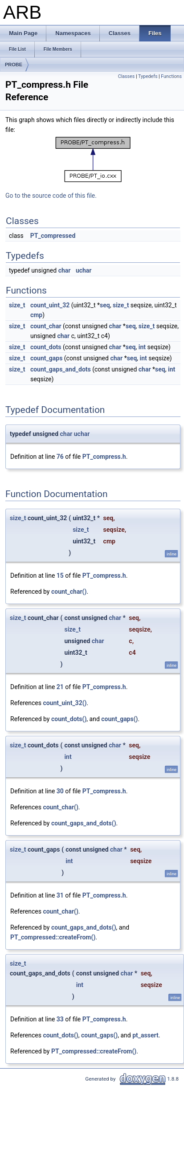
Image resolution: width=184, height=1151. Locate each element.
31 (60, 895)
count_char (45, 326)
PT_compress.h (104, 456)
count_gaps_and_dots (60, 369)
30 (60, 791)
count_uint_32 (50, 305)
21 (60, 686)
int (142, 347)
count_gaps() (119, 718)
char (64, 270)
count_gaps (46, 358)
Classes (126, 76)
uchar (84, 270)
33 (60, 1019)
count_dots (45, 347)
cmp (36, 314)
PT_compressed (53, 235)
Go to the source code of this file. (51, 195)
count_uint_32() (64, 702)
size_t (17, 305)
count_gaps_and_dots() (83, 823)
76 (60, 456)
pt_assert (145, 1035)
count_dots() (68, 718)
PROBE (13, 64)
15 (60, 575)
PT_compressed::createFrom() (52, 937)
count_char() (68, 591)
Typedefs (148, 76)
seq (105, 305)
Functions (171, 76)
